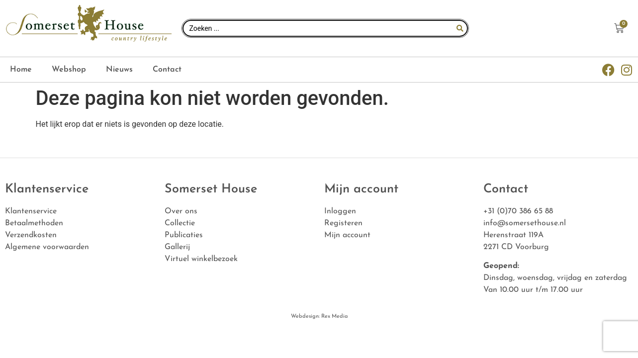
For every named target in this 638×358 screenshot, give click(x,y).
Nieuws (119, 70)
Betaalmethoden (34, 223)
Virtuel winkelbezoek (201, 259)
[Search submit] (460, 28)
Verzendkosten (31, 235)
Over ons (181, 211)
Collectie (180, 223)
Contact (167, 70)
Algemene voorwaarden (47, 247)
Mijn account (347, 235)
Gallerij (177, 247)
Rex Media (334, 316)
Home (21, 70)
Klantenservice (31, 211)
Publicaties (184, 235)
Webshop (69, 70)
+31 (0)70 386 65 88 (518, 211)
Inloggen (340, 211)
